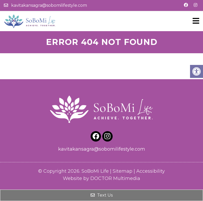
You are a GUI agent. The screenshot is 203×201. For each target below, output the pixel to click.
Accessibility (150, 171)
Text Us (102, 195)
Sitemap (122, 171)
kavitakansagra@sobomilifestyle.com (49, 5)
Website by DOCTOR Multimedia (101, 178)
